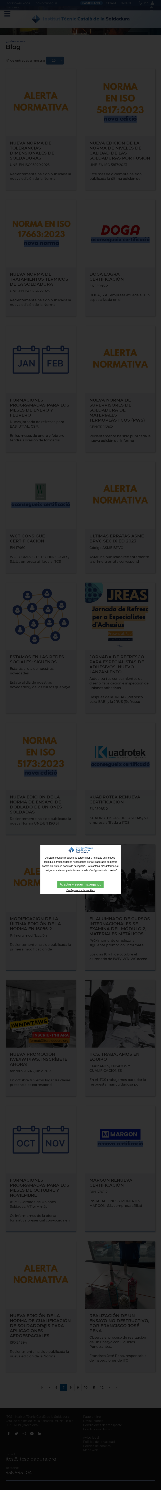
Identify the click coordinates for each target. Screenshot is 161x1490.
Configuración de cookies (80, 890)
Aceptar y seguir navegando (80, 884)
